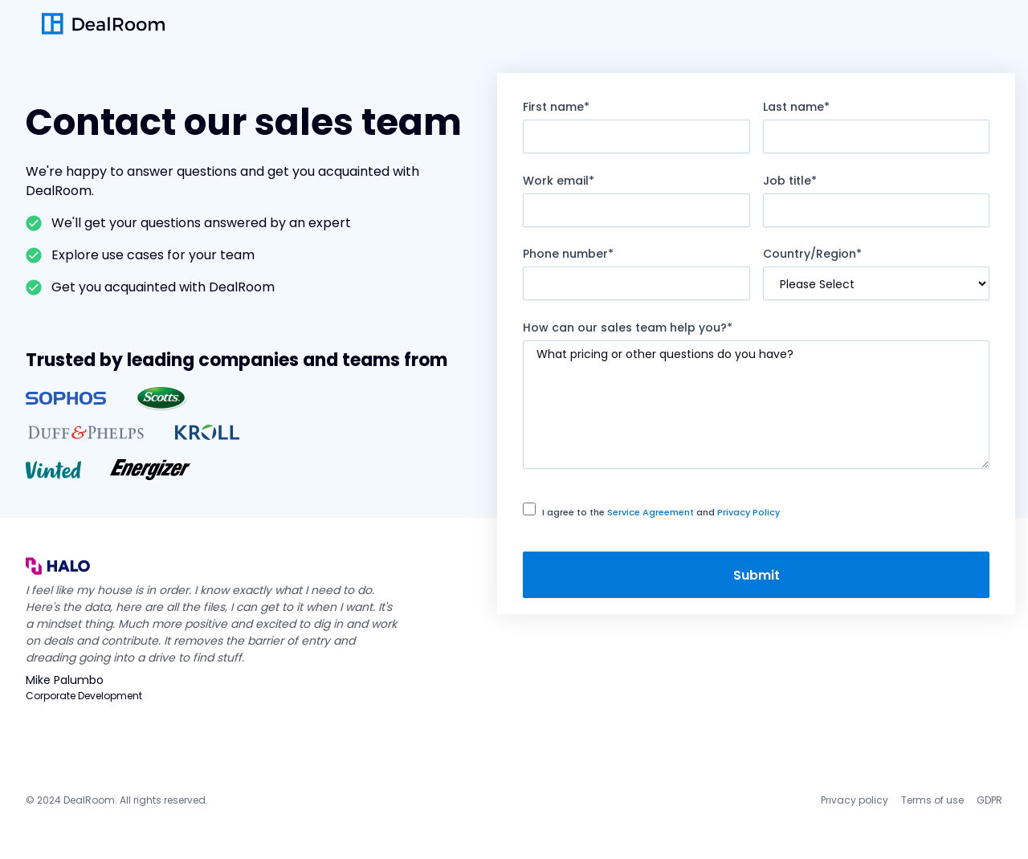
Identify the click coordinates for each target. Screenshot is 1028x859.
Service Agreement (650, 512)
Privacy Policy (748, 512)
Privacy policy (854, 800)
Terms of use (932, 800)
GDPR (989, 800)
